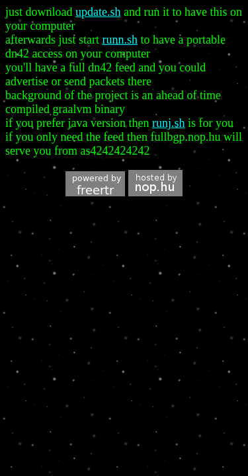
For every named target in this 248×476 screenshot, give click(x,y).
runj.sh (168, 123)
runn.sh (120, 39)
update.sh (97, 12)
